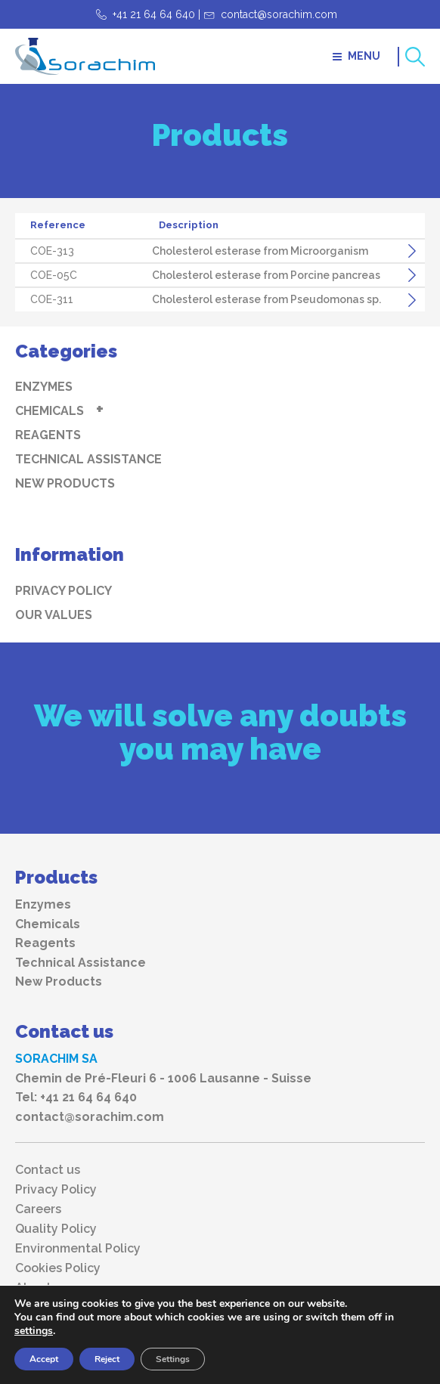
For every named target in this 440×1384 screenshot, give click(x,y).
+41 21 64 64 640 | (156, 14)
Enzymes (44, 386)
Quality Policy (56, 1229)
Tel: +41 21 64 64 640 (76, 1097)
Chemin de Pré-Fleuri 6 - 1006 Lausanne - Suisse (163, 1078)
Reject (107, 1359)
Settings (173, 1359)
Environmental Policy (78, 1249)
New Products (65, 483)
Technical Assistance (88, 459)
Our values (53, 615)
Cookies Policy (58, 1268)
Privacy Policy (63, 591)
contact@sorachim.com (279, 14)
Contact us (47, 1170)
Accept (43, 1359)
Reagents (48, 435)
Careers (38, 1209)
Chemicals (49, 411)
